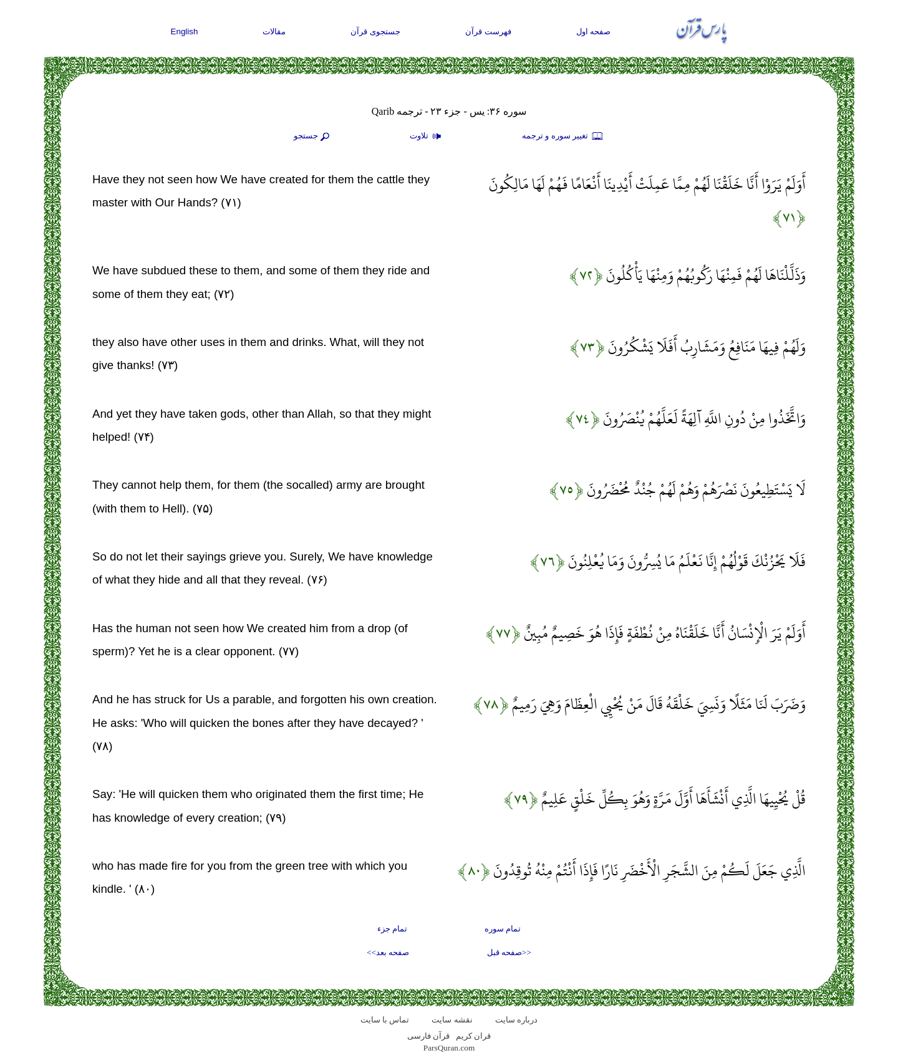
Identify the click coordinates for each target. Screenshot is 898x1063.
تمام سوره (503, 928)
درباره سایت (516, 1019)
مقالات (274, 31)
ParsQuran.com (449, 1047)
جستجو (313, 136)
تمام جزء (392, 928)
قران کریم (473, 1036)
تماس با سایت (385, 1019)
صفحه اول (593, 31)
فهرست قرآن (488, 31)
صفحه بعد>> (388, 952)
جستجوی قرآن (375, 31)
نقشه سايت (452, 1019)
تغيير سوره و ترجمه (563, 136)
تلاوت (427, 136)
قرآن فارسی (428, 1036)
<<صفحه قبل (509, 952)
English (184, 31)
